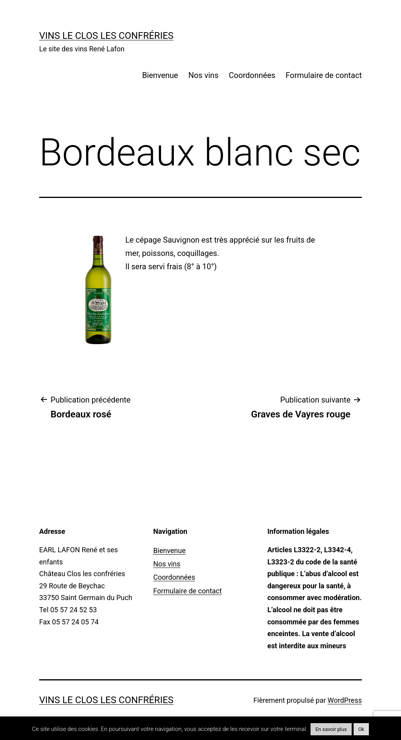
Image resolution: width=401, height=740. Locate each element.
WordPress (345, 700)
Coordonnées (252, 75)
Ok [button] (361, 729)
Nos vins (203, 75)
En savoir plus (331, 729)
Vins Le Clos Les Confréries (106, 35)
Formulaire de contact (323, 75)
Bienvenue (160, 75)
